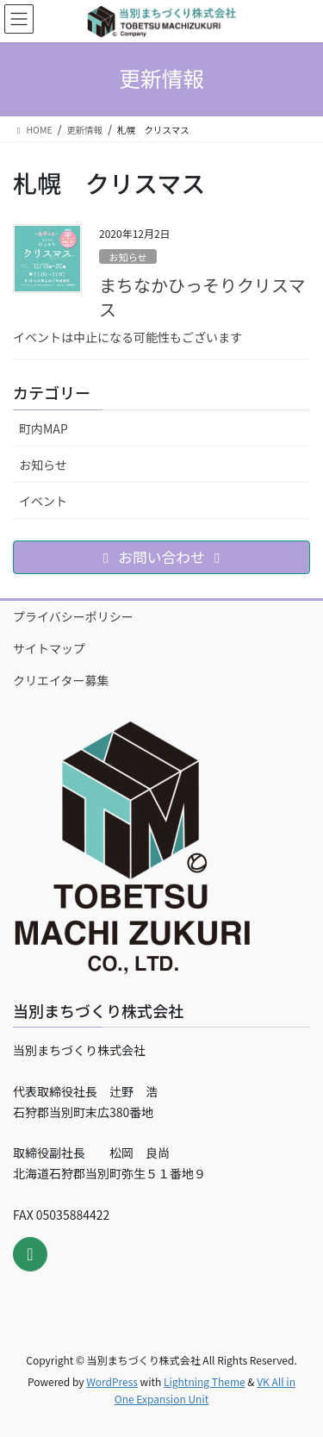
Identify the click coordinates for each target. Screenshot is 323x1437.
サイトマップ (49, 648)
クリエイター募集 (61, 680)
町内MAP (43, 428)
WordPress (112, 1381)
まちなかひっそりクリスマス (202, 297)
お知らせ (128, 257)
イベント (43, 500)
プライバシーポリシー (73, 616)
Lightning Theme (204, 1381)
